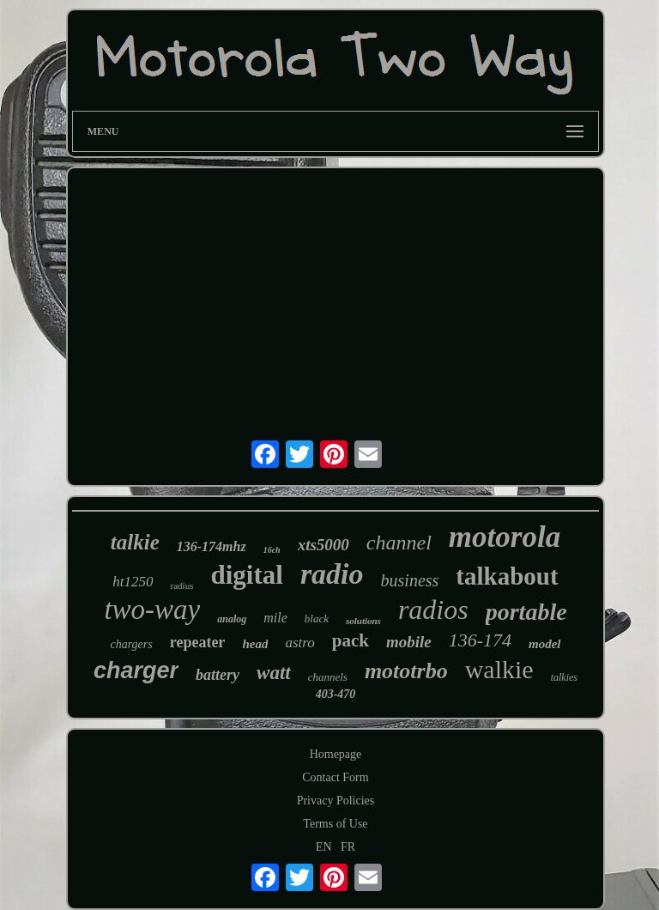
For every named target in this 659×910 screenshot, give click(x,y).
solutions (363, 621)
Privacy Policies (336, 800)
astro (299, 642)
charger (136, 670)
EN (324, 846)
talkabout (507, 576)
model (545, 644)
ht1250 (132, 581)
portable (526, 611)
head (255, 644)
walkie (499, 669)
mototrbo (406, 670)
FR (348, 846)
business (410, 580)
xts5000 (323, 545)
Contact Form (335, 777)
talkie (135, 542)
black (317, 618)
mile (275, 617)
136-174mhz (211, 546)
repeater (198, 642)
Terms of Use (335, 823)
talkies (564, 677)
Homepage (336, 754)
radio (332, 574)
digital (246, 575)
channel (399, 542)
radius (182, 585)
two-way (152, 609)
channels (328, 676)
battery (217, 674)
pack (350, 640)
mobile (409, 642)
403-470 (336, 694)
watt (274, 672)
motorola (504, 537)
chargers (131, 644)
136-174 (480, 640)
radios (433, 609)
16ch (272, 550)
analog (231, 619)
